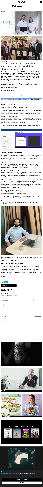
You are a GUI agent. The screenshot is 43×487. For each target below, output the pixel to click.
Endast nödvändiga (22, 479)
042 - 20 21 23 (4, 293)
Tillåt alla (21, 482)
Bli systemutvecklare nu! (8, 285)
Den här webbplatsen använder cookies (10, 473)
